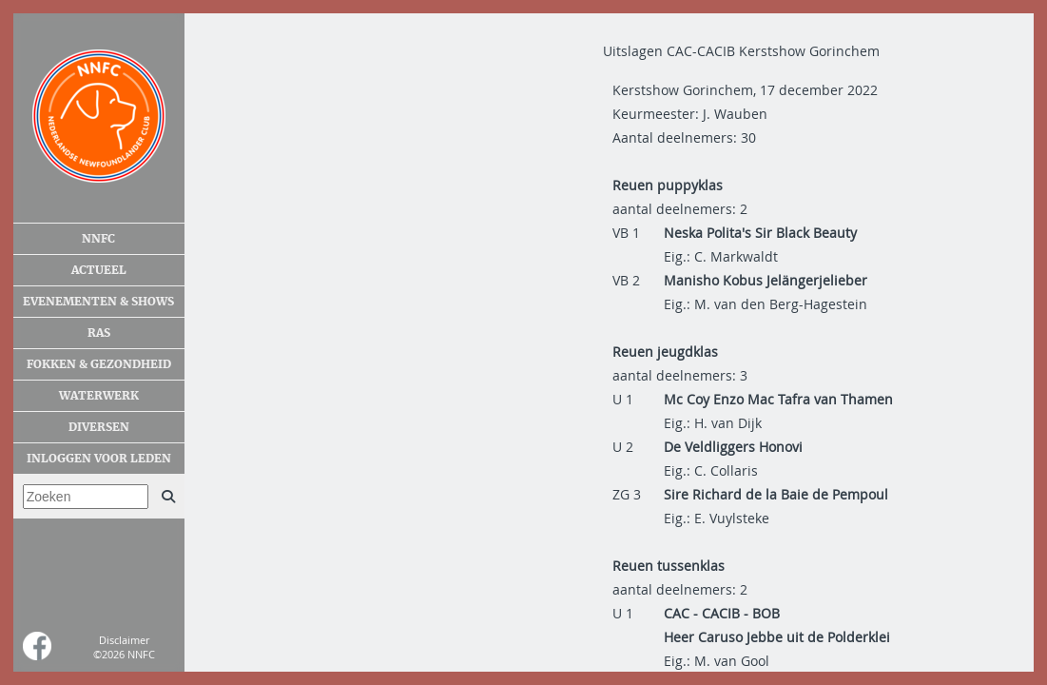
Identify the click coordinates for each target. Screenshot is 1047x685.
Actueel (98, 270)
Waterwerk (99, 395)
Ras (98, 333)
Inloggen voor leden (99, 458)
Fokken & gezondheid (99, 364)
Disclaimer (124, 640)
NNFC (98, 238)
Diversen (98, 427)
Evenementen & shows (98, 301)
